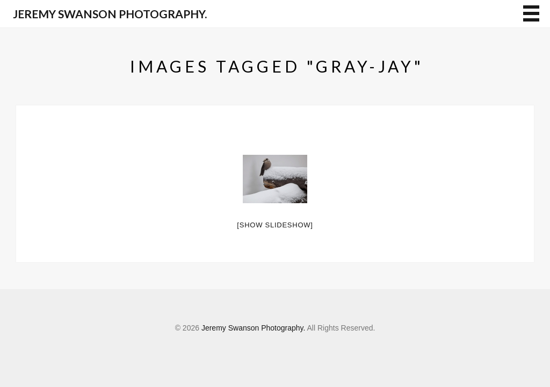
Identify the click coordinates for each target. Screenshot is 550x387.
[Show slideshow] (275, 225)
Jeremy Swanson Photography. (110, 13)
